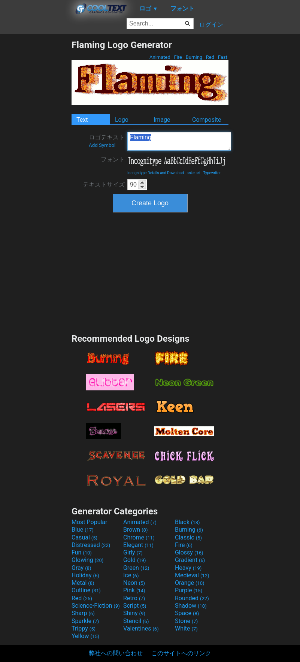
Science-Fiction (96, 605)
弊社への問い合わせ (116, 653)
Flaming (179, 141)
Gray (81, 567)
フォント (113, 159)
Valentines (141, 628)
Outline (86, 590)
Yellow (85, 636)
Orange (189, 582)
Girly (133, 552)
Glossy (189, 552)
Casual (84, 537)
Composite (206, 119)
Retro (134, 598)
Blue (83, 529)
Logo (121, 119)
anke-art (193, 173)
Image (162, 119)
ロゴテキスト (107, 141)
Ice (131, 575)
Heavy (188, 567)
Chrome (139, 537)
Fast (222, 57)
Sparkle (85, 621)
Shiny (134, 613)
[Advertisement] (36, 151)
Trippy (84, 628)
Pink (134, 590)
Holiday (85, 575)
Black (187, 522)
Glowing (87, 559)
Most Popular (89, 522)
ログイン (211, 24)
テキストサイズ (104, 184)
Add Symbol (102, 145)
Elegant (138, 544)
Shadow (191, 605)
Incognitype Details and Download (155, 173)
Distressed (91, 544)
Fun (82, 552)
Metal (83, 582)
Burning (193, 57)
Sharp (83, 613)
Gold (134, 559)
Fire (178, 57)
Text (82, 119)
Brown (135, 529)
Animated (160, 57)
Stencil (136, 621)
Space (187, 613)
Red (210, 57)
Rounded (192, 598)
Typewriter (212, 173)
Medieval (192, 575)
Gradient (190, 559)
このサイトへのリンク (181, 653)
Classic (188, 537)
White (186, 628)
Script (134, 605)
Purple (188, 590)
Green (136, 567)
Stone (186, 621)
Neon (134, 582)
